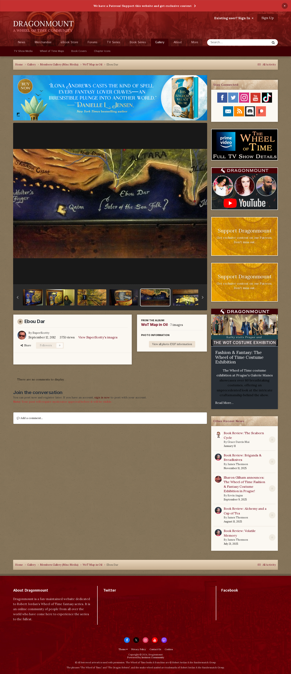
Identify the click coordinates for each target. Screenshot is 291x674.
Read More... (224, 403)
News (21, 42)
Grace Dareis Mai (238, 442)
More (194, 42)
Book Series (138, 42)
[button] (17, 297)
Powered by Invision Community (145, 657)
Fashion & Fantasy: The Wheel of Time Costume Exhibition (239, 357)
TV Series (113, 42)
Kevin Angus (235, 495)
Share (26, 345)
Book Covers (79, 51)
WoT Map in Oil (154, 324)
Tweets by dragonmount (121, 597)
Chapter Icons (102, 51)
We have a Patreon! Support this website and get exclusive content (142, 6)
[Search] (228, 42)
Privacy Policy (138, 649)
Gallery (159, 43)
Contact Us (155, 649)
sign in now (102, 397)
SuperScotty (41, 333)
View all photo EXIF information (172, 344)
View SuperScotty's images (97, 337)
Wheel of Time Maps (52, 51)
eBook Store (69, 42)
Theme (123, 649)
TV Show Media (23, 51)
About (178, 42)
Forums (92, 42)
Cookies (169, 649)
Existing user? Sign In (233, 18)
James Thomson (238, 464)
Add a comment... (30, 418)
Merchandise (43, 42)
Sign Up (267, 18)
